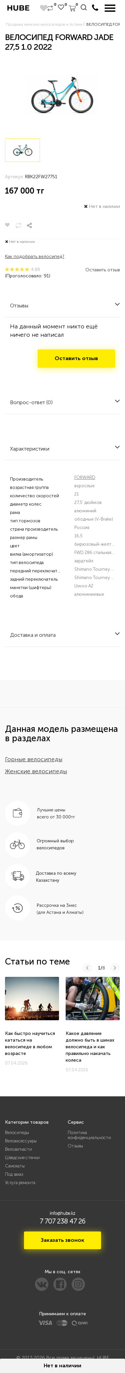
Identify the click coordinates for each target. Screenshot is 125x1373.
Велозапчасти (18, 1149)
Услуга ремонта (20, 1182)
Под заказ (14, 1174)
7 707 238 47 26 (62, 1221)
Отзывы (75, 1145)
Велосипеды (17, 1132)
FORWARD (84, 477)
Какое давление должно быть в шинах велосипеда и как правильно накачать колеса (90, 1047)
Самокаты (15, 1165)
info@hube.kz (62, 1213)
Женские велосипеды (36, 771)
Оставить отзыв (102, 270)
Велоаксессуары (21, 1140)
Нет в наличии (62, 1365)
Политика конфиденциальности (89, 1135)
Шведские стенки (22, 1157)
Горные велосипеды (33, 759)
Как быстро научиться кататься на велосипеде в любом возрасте (30, 1043)
